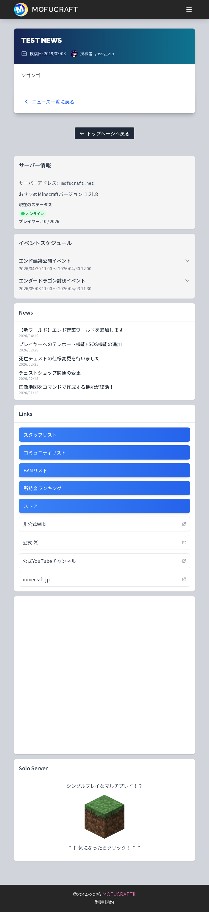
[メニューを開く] (189, 9)
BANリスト (35, 470)
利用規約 (104, 902)
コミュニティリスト (45, 452)
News (26, 312)
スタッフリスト (40, 434)
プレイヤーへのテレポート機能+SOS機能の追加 (70, 344)
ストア (31, 505)
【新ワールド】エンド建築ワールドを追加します (71, 329)
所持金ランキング (43, 488)
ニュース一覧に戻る (49, 101)
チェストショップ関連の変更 (50, 372)
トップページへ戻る (104, 133)
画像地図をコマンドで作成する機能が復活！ (66, 386)
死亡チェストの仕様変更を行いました (59, 358)
